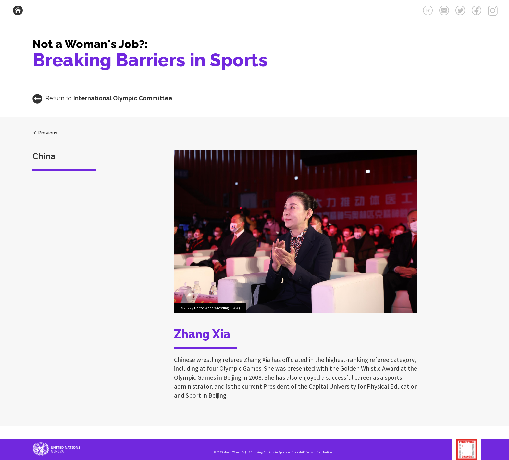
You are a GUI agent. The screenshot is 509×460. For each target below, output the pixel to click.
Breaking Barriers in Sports (150, 59)
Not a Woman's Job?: (90, 44)
